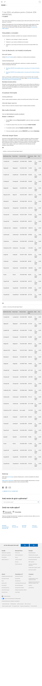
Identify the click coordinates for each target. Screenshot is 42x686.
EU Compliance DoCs (15, 606)
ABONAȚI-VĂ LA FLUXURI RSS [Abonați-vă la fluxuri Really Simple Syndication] (10, 491)
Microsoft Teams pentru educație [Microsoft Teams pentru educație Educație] (34, 557)
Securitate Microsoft (24, 526)
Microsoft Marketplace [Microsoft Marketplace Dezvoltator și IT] (19, 585)
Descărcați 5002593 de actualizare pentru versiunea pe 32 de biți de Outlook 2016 (22, 68)
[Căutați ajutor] (5, 2)
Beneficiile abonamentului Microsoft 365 (5, 527)
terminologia (10, 476)
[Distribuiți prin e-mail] (9, 487)
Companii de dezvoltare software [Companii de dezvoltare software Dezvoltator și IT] (21, 589)
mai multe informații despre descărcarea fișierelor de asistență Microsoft (20, 78)
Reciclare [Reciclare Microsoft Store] (16, 561)
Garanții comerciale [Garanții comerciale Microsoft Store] (18, 564)
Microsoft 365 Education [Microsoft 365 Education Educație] (33, 559)
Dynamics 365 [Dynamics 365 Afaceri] (4, 583)
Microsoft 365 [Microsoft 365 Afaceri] (4, 585)
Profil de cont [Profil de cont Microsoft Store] (17, 552)
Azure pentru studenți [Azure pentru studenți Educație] (32, 569)
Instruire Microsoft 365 (15, 526)
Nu (33, 545)
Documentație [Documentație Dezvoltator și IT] (17, 578)
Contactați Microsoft (5, 603)
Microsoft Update (9, 57)
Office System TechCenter (7, 480)
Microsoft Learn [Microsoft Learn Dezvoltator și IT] (18, 580)
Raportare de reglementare (25, 606)
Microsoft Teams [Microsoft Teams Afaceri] (4, 592)
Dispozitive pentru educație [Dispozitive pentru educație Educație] (33, 555)
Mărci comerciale (28, 603)
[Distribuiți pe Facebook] (3, 487)
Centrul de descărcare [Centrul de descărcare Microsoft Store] (19, 555)
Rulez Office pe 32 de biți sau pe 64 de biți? (11, 78)
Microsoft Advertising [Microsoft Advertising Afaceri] (5, 587)
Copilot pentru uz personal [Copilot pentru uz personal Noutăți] (6, 555)
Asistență (3, 5)
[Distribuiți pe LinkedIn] (5, 487)
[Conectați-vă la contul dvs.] (39, 2)
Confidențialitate (13, 603)
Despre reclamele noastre (6, 606)
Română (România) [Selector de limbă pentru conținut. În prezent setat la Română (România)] (7, 596)
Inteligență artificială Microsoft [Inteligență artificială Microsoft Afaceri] (7, 576)
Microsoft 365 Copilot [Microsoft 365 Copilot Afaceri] (5, 589)
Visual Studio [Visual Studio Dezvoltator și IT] (17, 592)
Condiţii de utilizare (20, 603)
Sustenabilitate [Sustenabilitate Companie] (31, 587)
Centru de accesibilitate (34, 526)
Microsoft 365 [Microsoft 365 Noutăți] (4, 557)
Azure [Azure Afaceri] (3, 580)
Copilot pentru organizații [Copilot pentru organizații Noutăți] (6, 552)
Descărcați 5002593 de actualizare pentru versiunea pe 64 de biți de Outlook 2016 (22, 72)
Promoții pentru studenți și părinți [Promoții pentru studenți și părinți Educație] (34, 567)
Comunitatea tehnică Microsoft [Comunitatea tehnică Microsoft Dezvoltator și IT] (20, 583)
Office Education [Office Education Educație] (31, 561)
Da (25, 545)
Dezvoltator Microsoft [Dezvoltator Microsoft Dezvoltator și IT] (19, 576)
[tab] (7, 512)
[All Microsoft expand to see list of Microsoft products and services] (1, 2)
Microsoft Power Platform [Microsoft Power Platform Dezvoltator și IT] (19, 587)
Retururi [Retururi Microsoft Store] (16, 557)
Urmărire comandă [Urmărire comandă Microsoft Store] (18, 559)
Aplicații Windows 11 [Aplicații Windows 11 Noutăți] (5, 559)
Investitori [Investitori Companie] (30, 585)
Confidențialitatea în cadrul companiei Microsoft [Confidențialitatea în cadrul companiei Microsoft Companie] (33, 579)
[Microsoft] (21, 1)
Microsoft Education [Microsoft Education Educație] (32, 552)
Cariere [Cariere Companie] (30, 576)
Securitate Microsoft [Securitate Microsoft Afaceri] (5, 578)
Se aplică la (5, 16)
